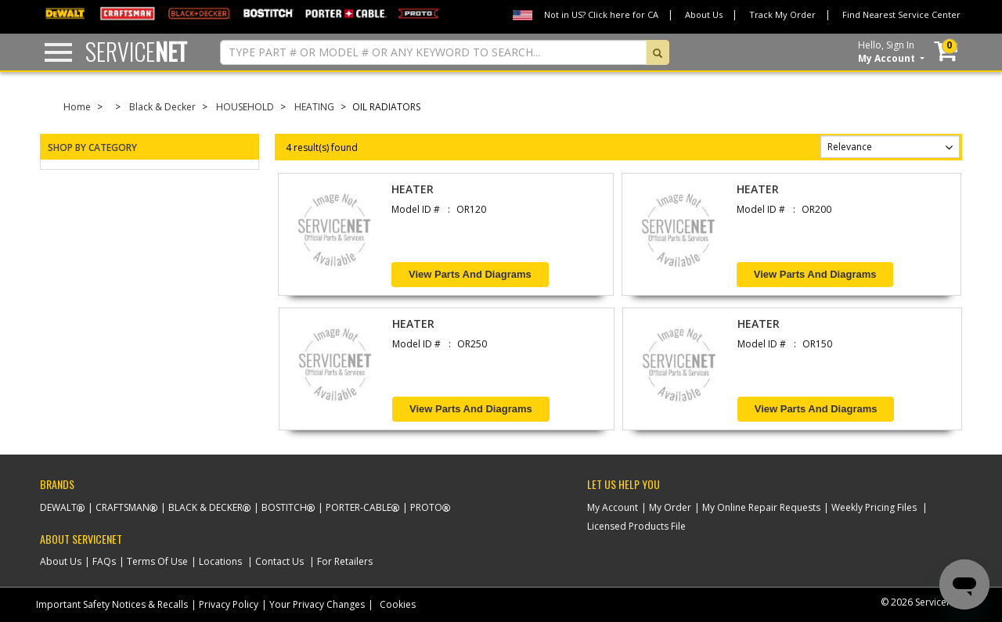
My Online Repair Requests (761, 507)
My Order (670, 507)
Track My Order (782, 14)
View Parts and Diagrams (470, 274)
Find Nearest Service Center (901, 14)
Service (136, 51)
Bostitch (284, 507)
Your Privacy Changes (317, 604)
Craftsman (123, 507)
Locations (220, 561)
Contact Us (279, 561)
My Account (612, 507)
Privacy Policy (228, 604)
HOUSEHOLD (245, 106)
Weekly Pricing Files (874, 507)
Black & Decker (162, 106)
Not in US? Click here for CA (601, 14)
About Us (704, 14)
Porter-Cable (358, 507)
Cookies (398, 604)
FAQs (104, 561)
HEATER (412, 189)
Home (77, 106)
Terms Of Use (157, 561)
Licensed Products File (636, 526)
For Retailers (345, 561)
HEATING (314, 106)
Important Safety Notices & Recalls (112, 604)
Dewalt (58, 507)
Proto (426, 507)
